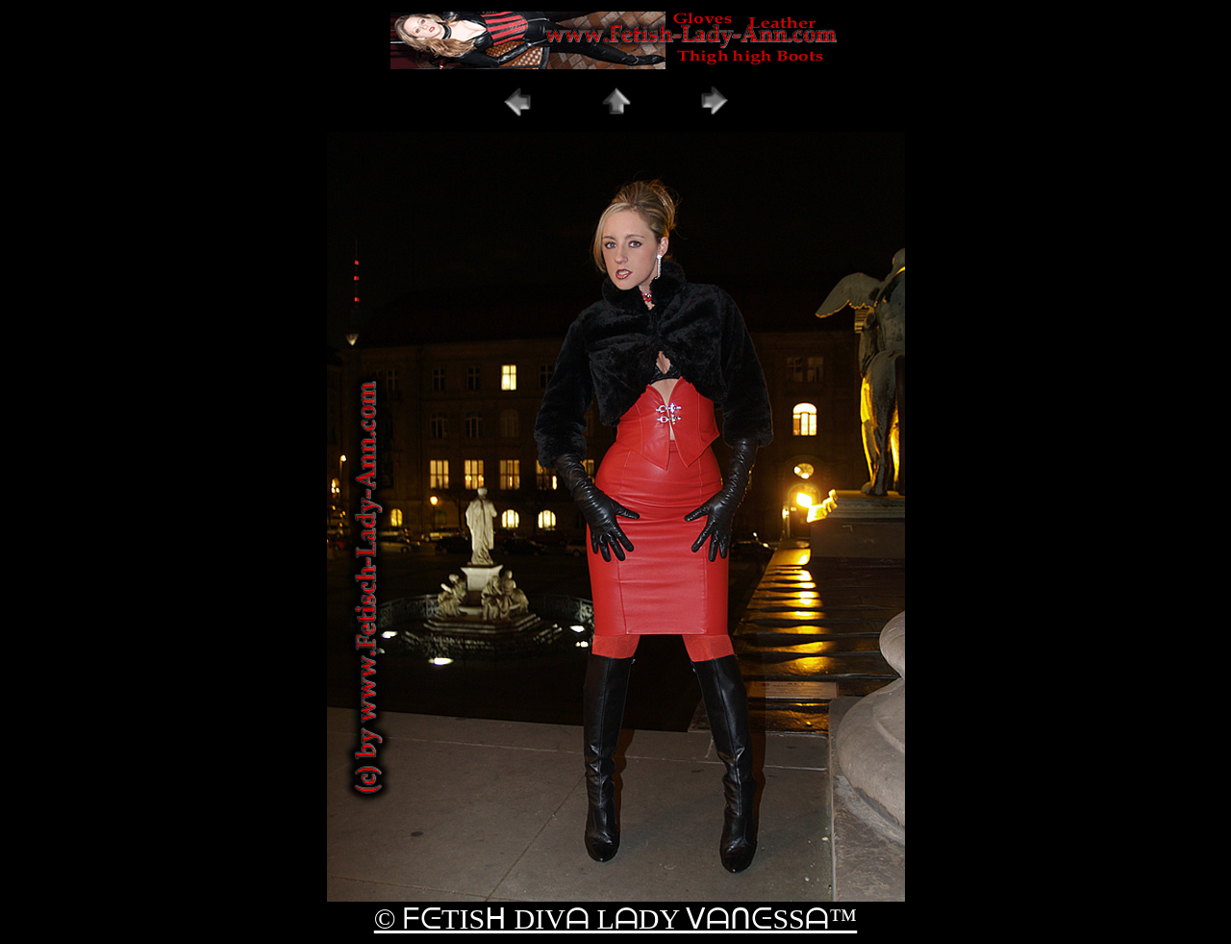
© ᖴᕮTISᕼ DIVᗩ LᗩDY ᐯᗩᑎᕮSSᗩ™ (615, 918)
